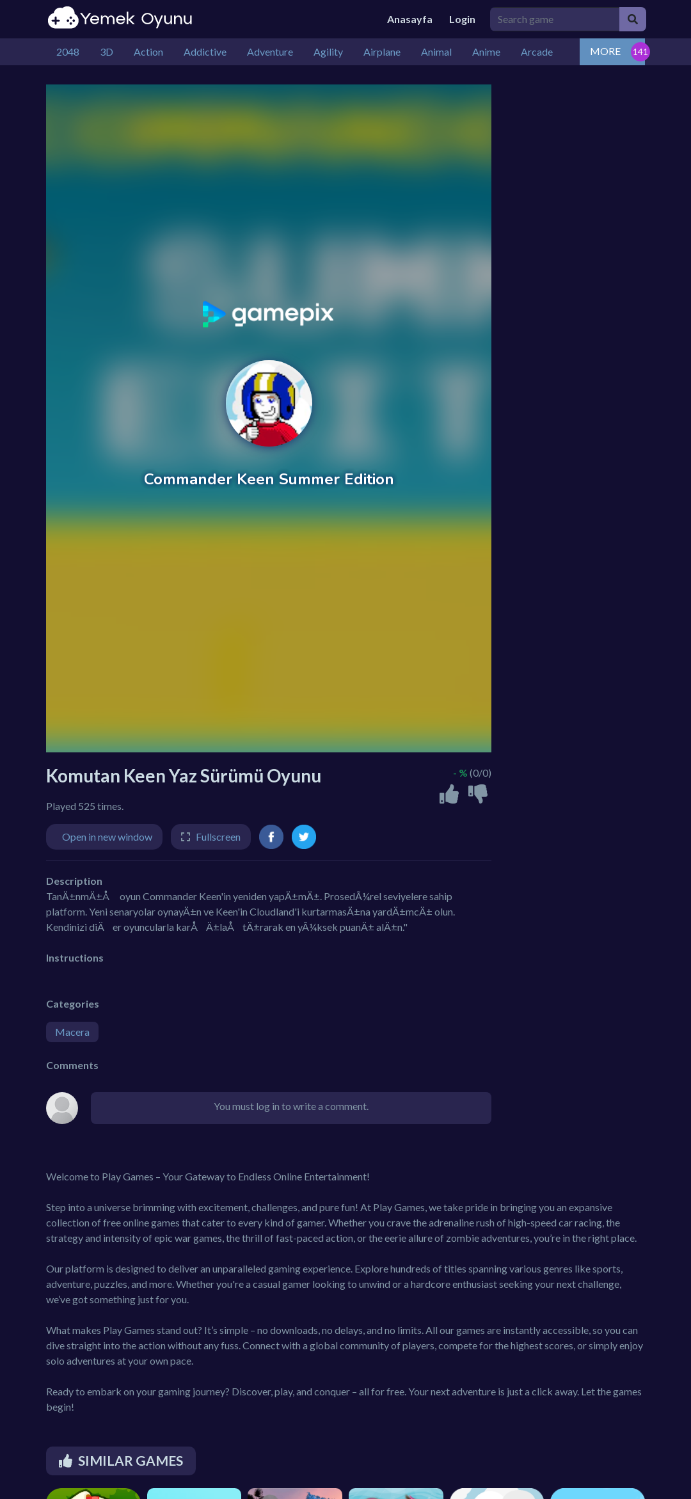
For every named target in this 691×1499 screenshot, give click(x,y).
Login (462, 19)
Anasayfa (410, 19)
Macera (72, 1032)
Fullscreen (218, 836)
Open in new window (107, 836)
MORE (605, 51)
